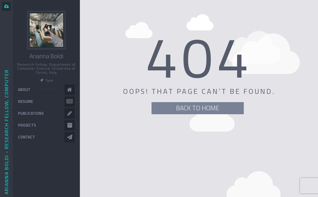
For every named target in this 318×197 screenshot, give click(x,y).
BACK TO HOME (197, 108)
